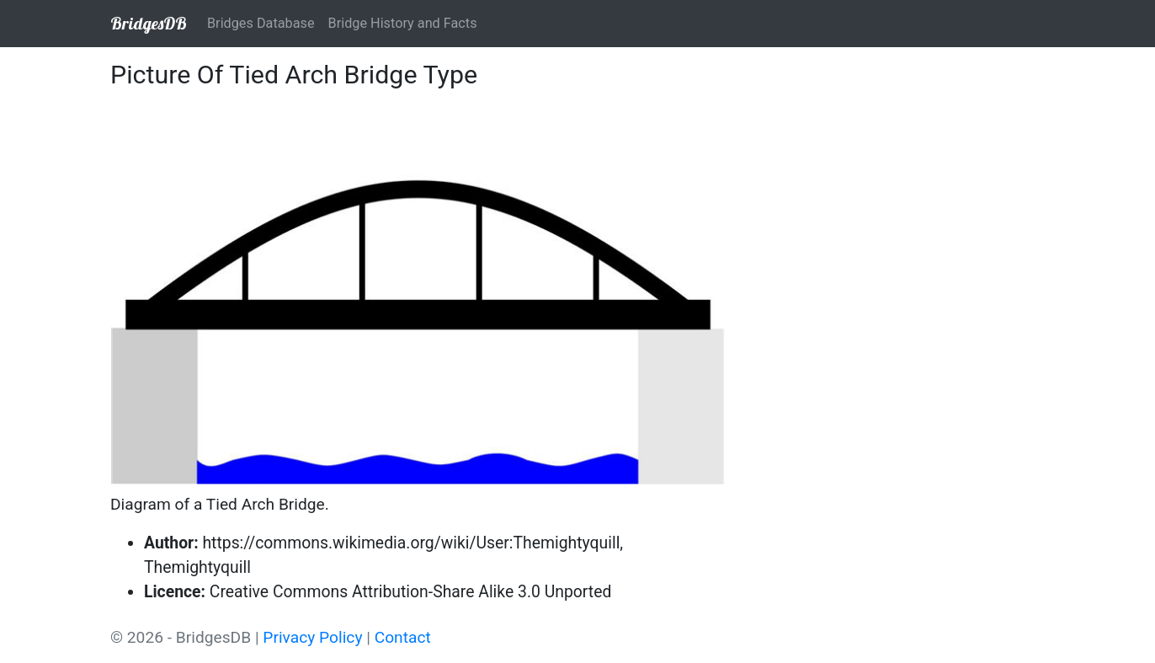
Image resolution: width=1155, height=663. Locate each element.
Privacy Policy (312, 637)
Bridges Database (261, 23)
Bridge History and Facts (402, 23)
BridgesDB (148, 23)
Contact (403, 637)
